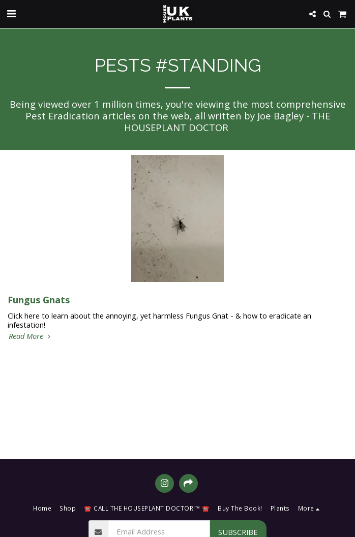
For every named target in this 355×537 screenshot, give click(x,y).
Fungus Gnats (39, 299)
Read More (31, 335)
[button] (11, 13)
